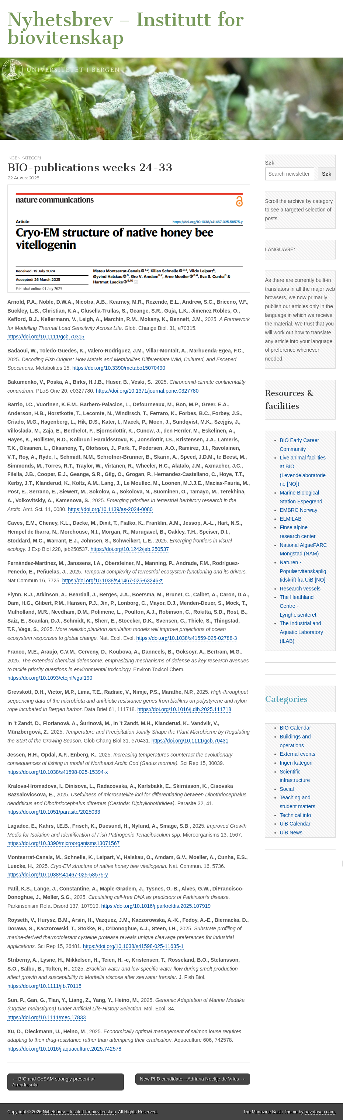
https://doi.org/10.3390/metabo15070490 (118, 368)
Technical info (295, 815)
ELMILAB (291, 519)
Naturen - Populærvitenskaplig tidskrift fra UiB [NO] (303, 571)
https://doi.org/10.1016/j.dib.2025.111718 (185, 709)
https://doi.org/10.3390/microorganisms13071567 (63, 843)
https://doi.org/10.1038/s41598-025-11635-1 (133, 946)
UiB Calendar (295, 824)
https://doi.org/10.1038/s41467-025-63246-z (112, 580)
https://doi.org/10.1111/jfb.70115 (44, 986)
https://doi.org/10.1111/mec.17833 (46, 1017)
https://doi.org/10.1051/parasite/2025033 (53, 812)
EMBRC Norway (299, 510)
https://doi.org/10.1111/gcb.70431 (190, 741)
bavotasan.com (320, 1111)
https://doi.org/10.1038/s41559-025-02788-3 (186, 638)
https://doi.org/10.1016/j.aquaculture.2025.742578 (64, 1049)
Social (287, 789)
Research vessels (300, 589)
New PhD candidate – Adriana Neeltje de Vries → (192, 1079)
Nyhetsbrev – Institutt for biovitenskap (125, 28)
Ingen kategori (24, 157)
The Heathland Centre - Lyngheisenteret (298, 605)
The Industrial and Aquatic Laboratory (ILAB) (301, 632)
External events (298, 754)
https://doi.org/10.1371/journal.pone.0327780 (147, 391)
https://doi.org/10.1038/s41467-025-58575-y (57, 875)
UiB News (291, 832)
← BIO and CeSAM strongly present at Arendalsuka (53, 1082)
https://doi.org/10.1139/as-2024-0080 (110, 509)
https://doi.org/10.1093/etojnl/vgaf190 (49, 678)
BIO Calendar (295, 728)
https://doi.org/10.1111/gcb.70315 (45, 337)
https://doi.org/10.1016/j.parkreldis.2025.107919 (156, 906)
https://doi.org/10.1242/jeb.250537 (129, 549)
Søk (269, 163)
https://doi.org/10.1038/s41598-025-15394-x (57, 772)
